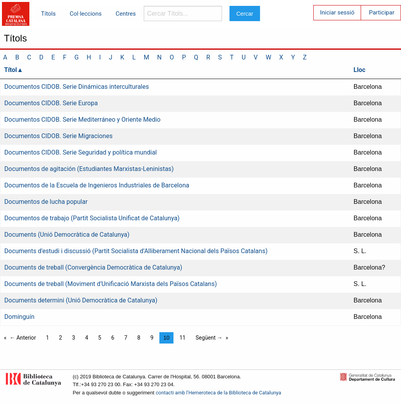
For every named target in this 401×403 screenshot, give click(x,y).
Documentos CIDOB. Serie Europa (51, 103)
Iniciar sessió (337, 12)
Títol (10, 70)
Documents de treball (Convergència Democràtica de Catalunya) (93, 267)
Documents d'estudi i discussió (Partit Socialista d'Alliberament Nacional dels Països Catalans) (135, 251)
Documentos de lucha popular (46, 201)
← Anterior (23, 338)
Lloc (359, 70)
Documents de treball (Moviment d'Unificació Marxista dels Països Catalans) (110, 284)
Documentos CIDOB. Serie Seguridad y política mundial (80, 152)
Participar (381, 12)
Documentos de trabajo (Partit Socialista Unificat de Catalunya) (92, 218)
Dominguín (19, 316)
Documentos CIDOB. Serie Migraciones (58, 136)
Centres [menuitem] (126, 13)
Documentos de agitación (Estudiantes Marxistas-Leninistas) (88, 169)
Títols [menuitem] (48, 13)
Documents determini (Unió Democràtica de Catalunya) (80, 300)
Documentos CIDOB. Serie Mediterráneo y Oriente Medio (82, 119)
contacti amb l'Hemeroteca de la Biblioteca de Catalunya (218, 393)
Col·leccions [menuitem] (85, 13)
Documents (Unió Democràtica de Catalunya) (67, 234)
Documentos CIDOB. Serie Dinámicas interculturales (76, 86)
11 (182, 338)
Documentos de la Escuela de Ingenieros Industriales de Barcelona (96, 185)
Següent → (208, 338)
